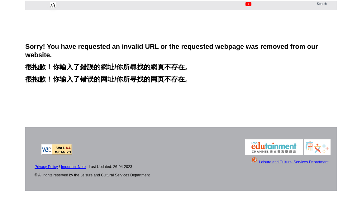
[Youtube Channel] (249, 7)
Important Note (73, 167)
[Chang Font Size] (53, 5)
